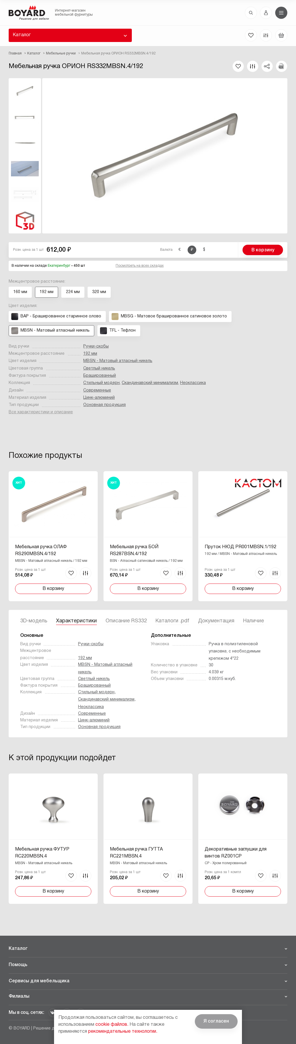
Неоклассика (193, 383)
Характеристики (76, 621)
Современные (97, 390)
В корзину (262, 250)
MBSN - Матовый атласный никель (117, 361)
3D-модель (33, 621)
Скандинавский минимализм (150, 383)
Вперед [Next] (278, 521)
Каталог (22, 35)
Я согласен (216, 1021)
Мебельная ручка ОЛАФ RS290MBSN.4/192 (41, 550)
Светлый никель (99, 368)
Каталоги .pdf (172, 621)
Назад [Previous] (17, 521)
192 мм (90, 354)
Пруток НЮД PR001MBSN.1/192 (240, 547)
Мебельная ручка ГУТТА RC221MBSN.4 (136, 852)
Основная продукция (104, 405)
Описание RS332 (126, 621)
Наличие (253, 621)
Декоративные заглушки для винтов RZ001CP (236, 852)
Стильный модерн (101, 383)
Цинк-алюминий (99, 398)
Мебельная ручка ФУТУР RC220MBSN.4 (42, 852)
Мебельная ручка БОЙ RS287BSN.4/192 (134, 550)
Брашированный (99, 376)
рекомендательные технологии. (122, 1032)
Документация (216, 621)
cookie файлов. (111, 1025)
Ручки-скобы (96, 346)
